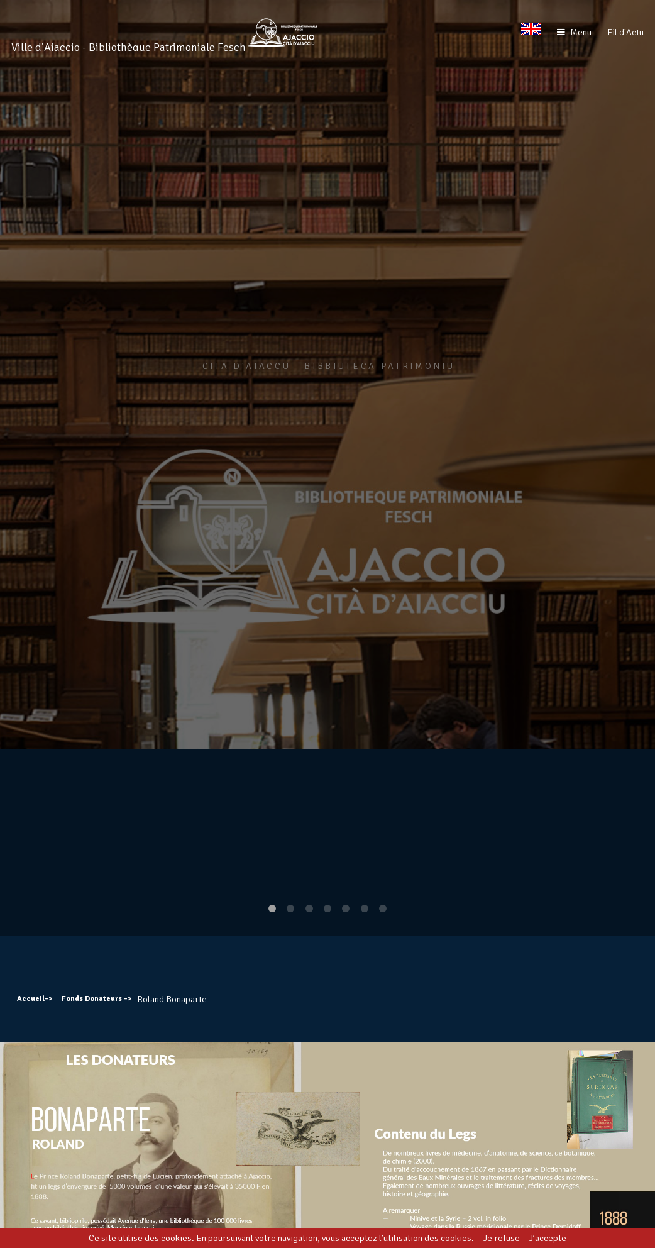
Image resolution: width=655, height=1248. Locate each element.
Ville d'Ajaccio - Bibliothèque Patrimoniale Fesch (128, 47)
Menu (581, 32)
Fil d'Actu (625, 32)
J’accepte (547, 1238)
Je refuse (501, 1238)
